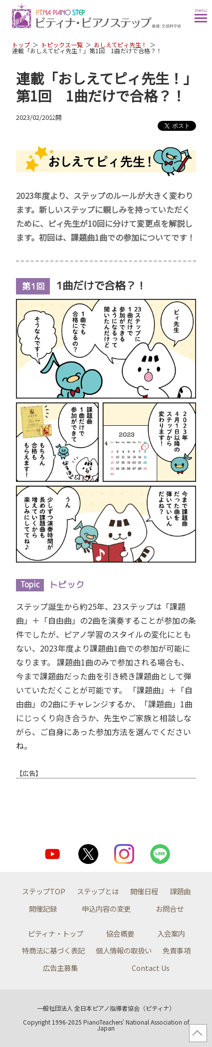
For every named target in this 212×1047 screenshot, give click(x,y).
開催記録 (43, 908)
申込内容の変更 (106, 908)
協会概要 (120, 933)
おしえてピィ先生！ (120, 44)
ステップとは (98, 891)
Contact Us (151, 967)
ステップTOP (43, 891)
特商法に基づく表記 (53, 950)
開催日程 (144, 891)
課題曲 (180, 891)
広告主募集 (60, 967)
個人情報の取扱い (124, 950)
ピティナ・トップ (55, 933)
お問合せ (170, 908)
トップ (21, 44)
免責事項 (177, 950)
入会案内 (171, 933)
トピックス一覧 (62, 44)
